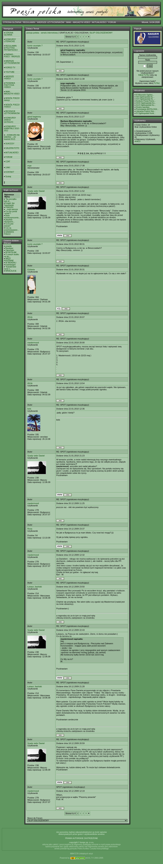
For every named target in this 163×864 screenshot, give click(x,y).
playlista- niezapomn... (9, 221)
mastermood (33, 342)
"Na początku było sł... (10, 200)
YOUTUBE (9, 72)
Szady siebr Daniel (36, 191)
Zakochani (9, 250)
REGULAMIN (29, 22)
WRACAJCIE (10, 271)
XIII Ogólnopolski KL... (145, 97)
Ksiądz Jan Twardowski (9, 204)
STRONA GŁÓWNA (12, 22)
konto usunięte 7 (35, 45)
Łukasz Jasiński (34, 587)
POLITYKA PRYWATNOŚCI (11, 49)
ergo (29, 165)
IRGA (29, 317)
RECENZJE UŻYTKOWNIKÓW (12, 112)
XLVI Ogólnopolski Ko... (146, 105)
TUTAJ (156, 83)
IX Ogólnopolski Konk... (146, 113)
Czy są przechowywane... (11, 229)
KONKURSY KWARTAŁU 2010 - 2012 (12, 128)
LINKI (7, 168)
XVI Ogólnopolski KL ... (145, 99)
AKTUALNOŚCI (99, 22)
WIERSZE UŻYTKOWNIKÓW (50, 22)
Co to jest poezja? (8, 225)
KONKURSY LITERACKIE (10, 40)
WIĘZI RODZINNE (9, 260)
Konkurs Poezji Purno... (146, 101)
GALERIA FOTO (12, 148)
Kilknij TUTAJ (143, 75)
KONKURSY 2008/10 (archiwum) (10, 120)
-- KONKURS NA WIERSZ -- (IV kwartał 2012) (11, 137)
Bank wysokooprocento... (12, 217)
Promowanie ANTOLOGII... (147, 109)
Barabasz (9, 248)
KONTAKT (9, 172)
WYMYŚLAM (10, 252)
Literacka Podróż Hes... (146, 111)
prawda (8, 246)
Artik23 (137, 141)
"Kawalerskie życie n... (10, 268)
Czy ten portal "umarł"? (10, 212)
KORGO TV (10, 68)
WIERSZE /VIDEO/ (9, 78)
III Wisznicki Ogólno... (145, 95)
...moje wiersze (11, 209)
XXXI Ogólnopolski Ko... (146, 103)
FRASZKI (9, 207)
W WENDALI (10, 263)
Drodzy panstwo (143, 107)
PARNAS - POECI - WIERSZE (12, 55)
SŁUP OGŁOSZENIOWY (101, 33)
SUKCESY (9, 144)
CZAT (7, 162)
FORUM (112, 22)
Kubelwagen (10, 265)
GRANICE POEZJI (9, 233)
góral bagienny (34, 116)
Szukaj (8, 176)
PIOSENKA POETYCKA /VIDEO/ (9, 85)
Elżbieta (31, 269)
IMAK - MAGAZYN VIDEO (78, 22)
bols (29, 409)
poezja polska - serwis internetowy (42, 33)
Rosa (29, 529)
